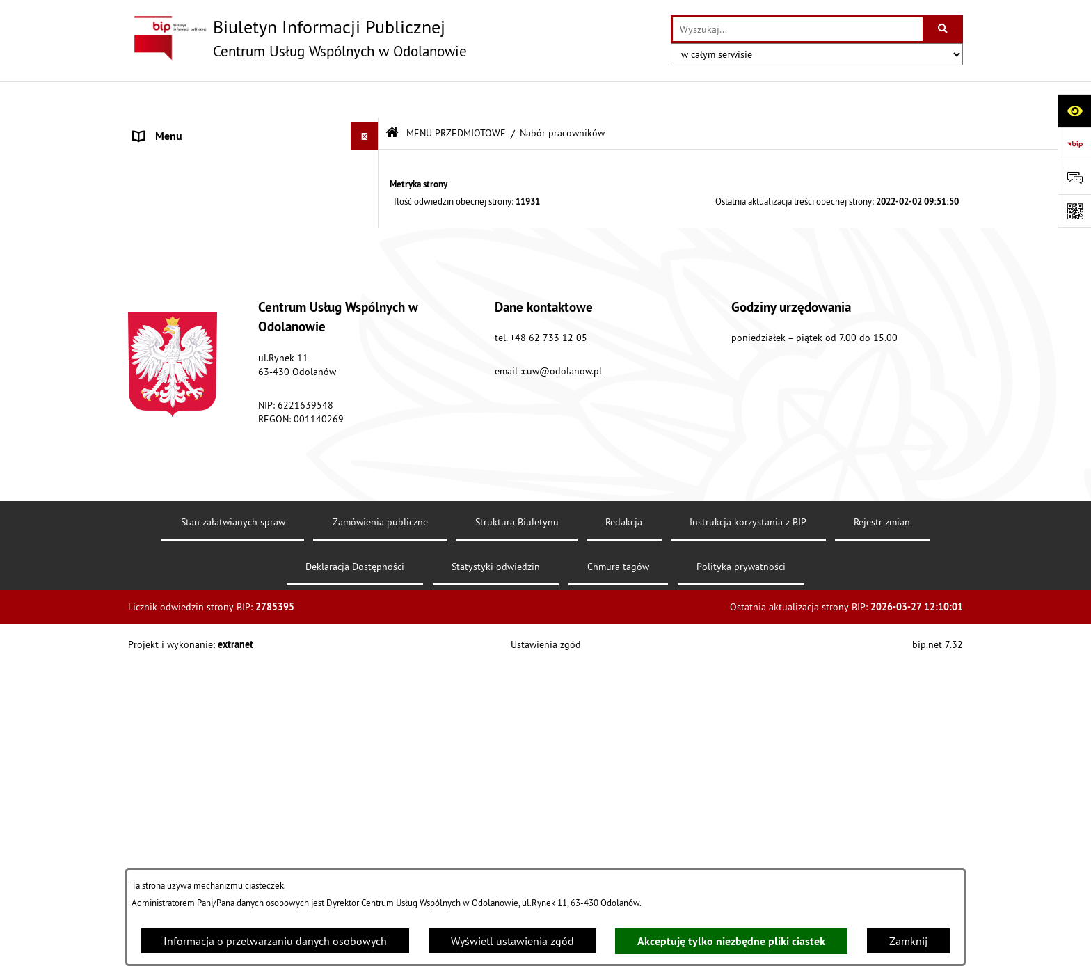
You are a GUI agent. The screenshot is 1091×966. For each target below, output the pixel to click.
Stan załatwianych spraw (233, 822)
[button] (367, 128)
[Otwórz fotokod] (1074, 211)
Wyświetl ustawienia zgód (512, 941)
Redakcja (623, 822)
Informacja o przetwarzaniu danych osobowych (275, 941)
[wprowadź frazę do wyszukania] (798, 29)
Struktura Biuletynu (517, 822)
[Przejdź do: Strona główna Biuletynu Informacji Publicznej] (392, 97)
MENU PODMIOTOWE (184, 128)
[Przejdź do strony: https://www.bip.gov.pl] (1074, 144)
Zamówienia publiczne (380, 822)
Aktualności (161, 466)
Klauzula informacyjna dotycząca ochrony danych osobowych (232, 501)
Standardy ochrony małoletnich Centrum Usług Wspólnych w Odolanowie (229, 385)
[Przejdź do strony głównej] (297, 38)
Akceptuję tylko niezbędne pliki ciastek (731, 941)
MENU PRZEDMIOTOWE (190, 156)
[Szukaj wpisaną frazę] (944, 29)
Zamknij (908, 941)
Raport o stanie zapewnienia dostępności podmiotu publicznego (231, 429)
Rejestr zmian (882, 822)
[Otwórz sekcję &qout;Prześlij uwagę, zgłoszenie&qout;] (1074, 177)
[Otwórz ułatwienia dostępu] (1074, 110)
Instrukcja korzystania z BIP (748, 822)
